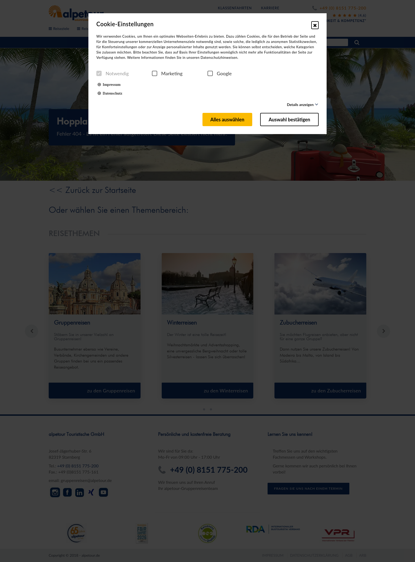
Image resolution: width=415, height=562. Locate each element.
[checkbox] (99, 73)
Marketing (167, 73)
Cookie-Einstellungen (125, 24)
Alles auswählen (227, 119)
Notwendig (112, 73)
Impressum (109, 84)
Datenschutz (110, 93)
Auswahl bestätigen (289, 119)
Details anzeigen (300, 104)
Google (220, 73)
